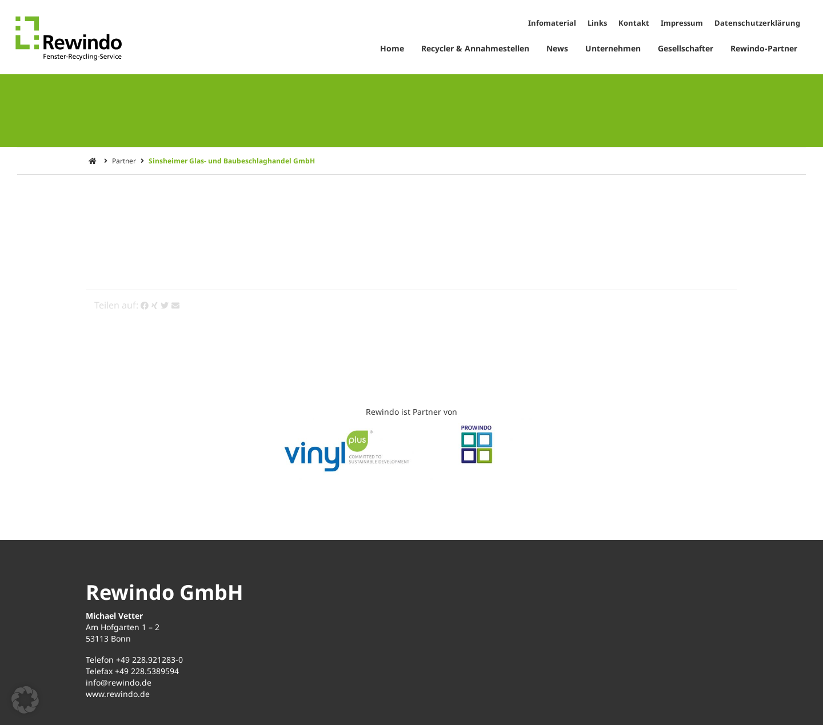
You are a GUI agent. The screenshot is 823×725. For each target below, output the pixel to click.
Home (392, 48)
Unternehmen (613, 48)
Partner (124, 161)
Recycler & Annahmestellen (475, 48)
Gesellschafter (685, 48)
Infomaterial (552, 23)
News (557, 48)
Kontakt (633, 23)
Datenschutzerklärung (757, 23)
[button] (25, 700)
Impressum (682, 23)
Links (597, 23)
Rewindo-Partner (763, 48)
